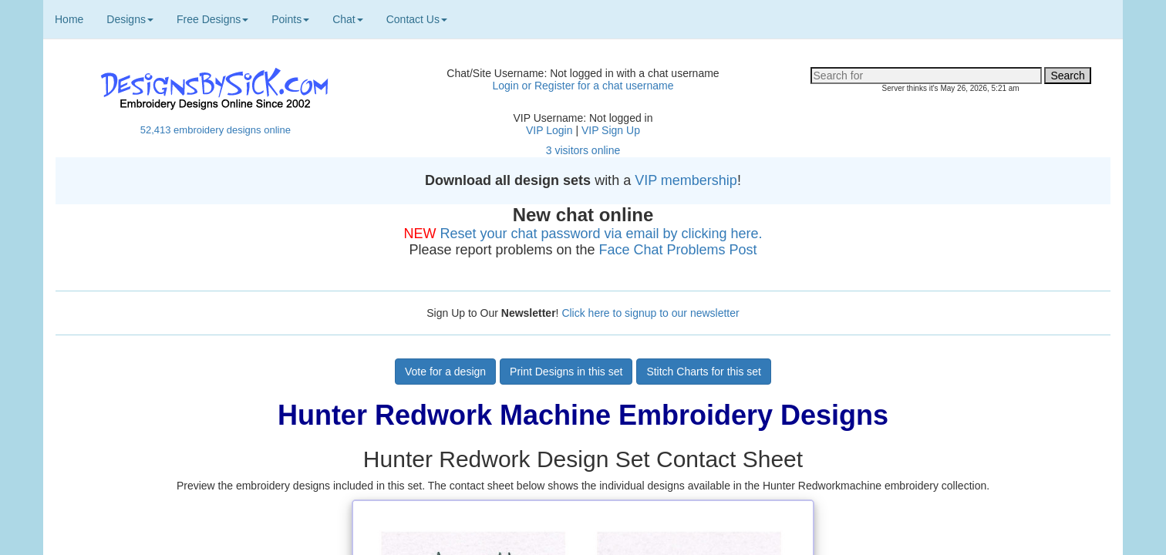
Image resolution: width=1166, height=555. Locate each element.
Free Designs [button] (212, 19)
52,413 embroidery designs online (215, 130)
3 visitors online (583, 150)
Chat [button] (347, 19)
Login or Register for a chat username (582, 85)
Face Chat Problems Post (678, 249)
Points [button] (290, 19)
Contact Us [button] (416, 19)
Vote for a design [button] (445, 371)
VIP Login (549, 130)
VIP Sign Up (610, 130)
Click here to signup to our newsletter (650, 313)
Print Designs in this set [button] (566, 371)
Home (69, 19)
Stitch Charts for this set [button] (703, 371)
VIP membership (686, 180)
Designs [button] (129, 19)
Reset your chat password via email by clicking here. (601, 233)
